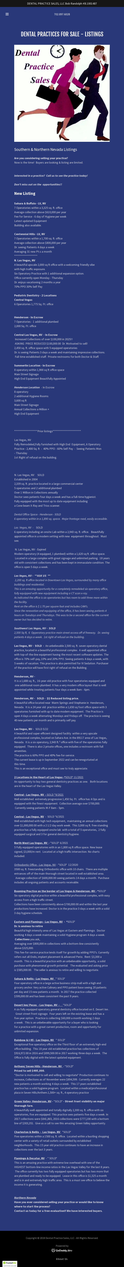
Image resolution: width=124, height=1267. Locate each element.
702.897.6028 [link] (62, 14)
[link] (62, 1250)
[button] (9, 14)
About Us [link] (62, 1259)
